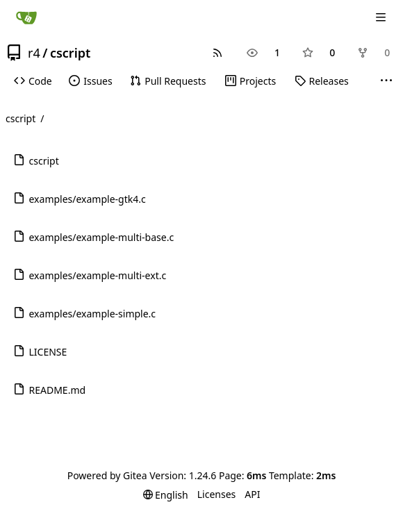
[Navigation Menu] (382, 17)
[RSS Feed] (217, 52)
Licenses (216, 494)
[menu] (165, 494)
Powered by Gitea (107, 475)
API (252, 494)
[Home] (26, 17)
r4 (34, 53)
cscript (70, 53)
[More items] (386, 81)
